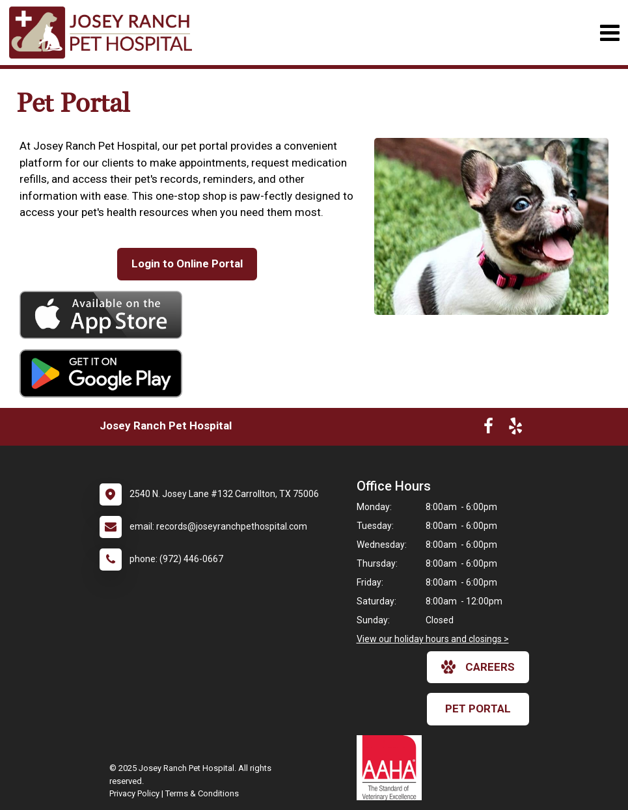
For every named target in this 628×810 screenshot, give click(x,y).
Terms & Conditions (202, 793)
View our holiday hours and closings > (433, 639)
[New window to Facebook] (488, 429)
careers (478, 667)
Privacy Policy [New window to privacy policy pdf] (134, 793)
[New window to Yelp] (515, 429)
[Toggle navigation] (609, 32)
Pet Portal (478, 708)
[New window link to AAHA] (392, 767)
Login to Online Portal (187, 263)
